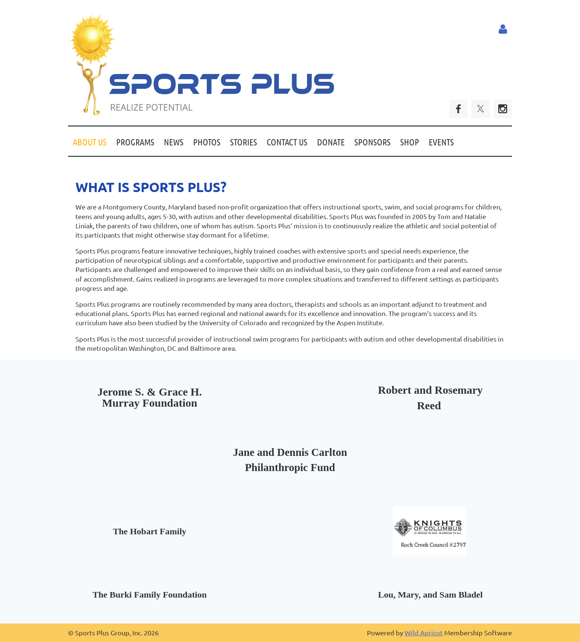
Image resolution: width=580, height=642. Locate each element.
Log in (502, 29)
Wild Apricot (424, 632)
